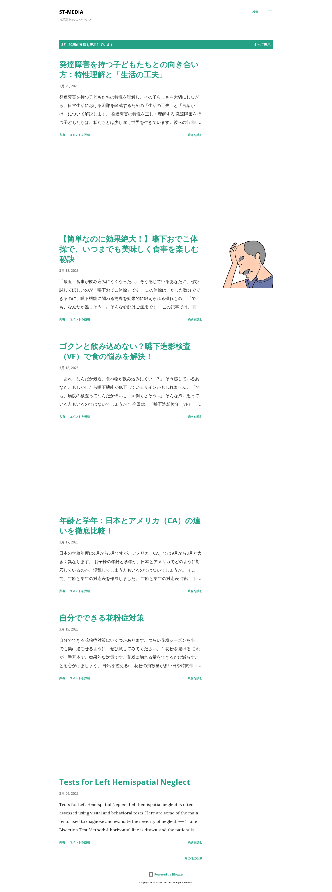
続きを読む (195, 135)
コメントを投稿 (79, 135)
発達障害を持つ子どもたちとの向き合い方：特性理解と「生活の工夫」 (129, 69)
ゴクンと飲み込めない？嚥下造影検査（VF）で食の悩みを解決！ (125, 351)
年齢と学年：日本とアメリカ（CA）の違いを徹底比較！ (130, 525)
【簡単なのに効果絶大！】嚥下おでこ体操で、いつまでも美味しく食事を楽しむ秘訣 (129, 249)
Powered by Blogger (166, 874)
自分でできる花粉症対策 (101, 618)
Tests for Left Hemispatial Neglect (124, 782)
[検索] (255, 11)
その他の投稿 (193, 858)
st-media (71, 11)
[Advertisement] (130, 186)
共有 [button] (62, 135)
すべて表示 (262, 44)
